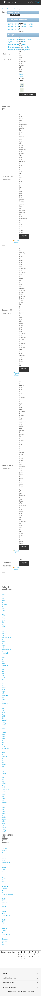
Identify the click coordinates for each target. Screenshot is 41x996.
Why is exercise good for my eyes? (4, 621)
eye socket (25, 47)
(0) (31, 2)
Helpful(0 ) (24, 237)
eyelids (29, 39)
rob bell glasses (13, 44)
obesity (24, 44)
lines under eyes (13, 47)
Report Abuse (16, 241)
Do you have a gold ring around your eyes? (4, 716)
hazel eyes (21, 85)
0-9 (25, 958)
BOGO (37, 2)
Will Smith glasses (14, 50)
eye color (21, 90)
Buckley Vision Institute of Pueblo (4, 903)
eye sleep (26, 50)
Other (15, 9)
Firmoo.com (10, 2)
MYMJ (10, 24)
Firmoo (4, 9)
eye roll (10, 42)
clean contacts (21, 42)
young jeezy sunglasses (16, 39)
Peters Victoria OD (4, 880)
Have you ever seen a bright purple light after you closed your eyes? (4, 819)
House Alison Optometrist (6, 913)
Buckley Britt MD (4, 922)
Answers (9, 9)
